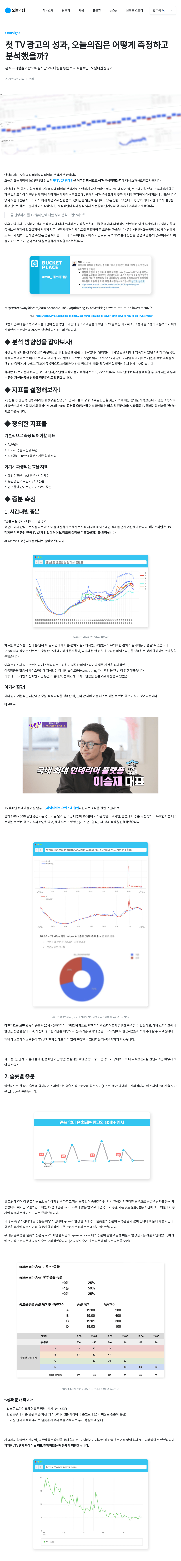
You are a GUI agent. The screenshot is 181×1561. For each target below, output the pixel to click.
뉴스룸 (113, 10)
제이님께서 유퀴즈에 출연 (62, 808)
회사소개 (48, 10)
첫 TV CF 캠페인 (63, 180)
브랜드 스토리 (134, 10)
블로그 (97, 10)
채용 (81, 10)
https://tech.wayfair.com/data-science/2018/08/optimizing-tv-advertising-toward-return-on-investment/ (94, 315)
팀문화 (66, 10)
